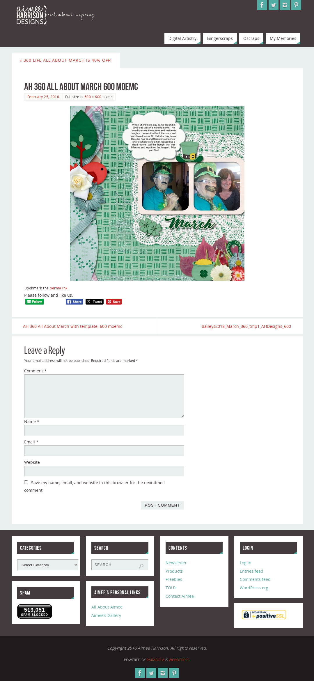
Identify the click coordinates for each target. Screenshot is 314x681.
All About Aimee (107, 607)
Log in (245, 562)
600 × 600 (93, 96)
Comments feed (255, 579)
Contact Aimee (180, 596)
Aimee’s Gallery (106, 615)
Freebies (174, 579)
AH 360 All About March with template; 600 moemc (73, 326)
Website (32, 462)
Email (31, 442)
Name (31, 421)
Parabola (155, 659)
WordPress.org (254, 588)
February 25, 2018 (43, 96)
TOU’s (171, 588)
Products (174, 571)
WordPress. (179, 659)
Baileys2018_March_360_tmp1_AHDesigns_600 (245, 326)
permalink (59, 288)
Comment (35, 371)
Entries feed (251, 571)
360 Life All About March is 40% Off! (66, 60)
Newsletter (176, 562)
